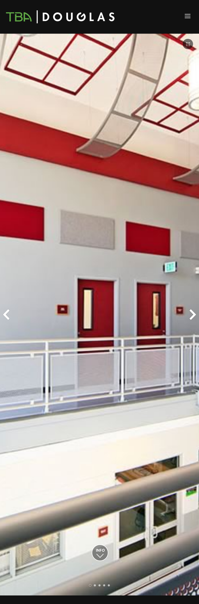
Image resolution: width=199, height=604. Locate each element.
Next (192, 314)
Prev (6, 314)
